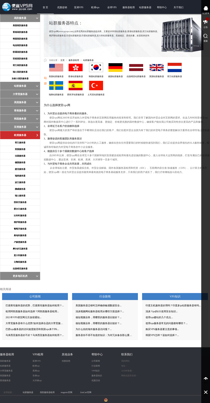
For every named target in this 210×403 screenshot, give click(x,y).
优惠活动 (96, 380)
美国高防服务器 (20, 25)
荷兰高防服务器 (20, 65)
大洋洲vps (37, 380)
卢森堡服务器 (20, 242)
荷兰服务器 (20, 142)
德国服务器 (20, 162)
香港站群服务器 (75, 76)
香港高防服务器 (20, 32)
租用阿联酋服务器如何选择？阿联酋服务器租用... (32, 311)
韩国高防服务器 (20, 39)
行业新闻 (96, 366)
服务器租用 (128, 7)
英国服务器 (20, 149)
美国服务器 (5, 375)
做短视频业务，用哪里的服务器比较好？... (99, 317)
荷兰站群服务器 (174, 76)
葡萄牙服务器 (20, 229)
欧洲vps (95, 7)
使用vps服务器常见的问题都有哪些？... (167, 323)
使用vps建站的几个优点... (159, 317)
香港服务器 (5, 380)
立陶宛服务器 (20, 262)
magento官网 (66, 392)
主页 (62, 60)
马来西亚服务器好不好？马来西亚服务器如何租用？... (35, 335)
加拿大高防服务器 (20, 78)
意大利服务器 (20, 255)
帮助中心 (162, 7)
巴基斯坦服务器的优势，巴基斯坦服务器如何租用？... (35, 305)
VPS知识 (96, 370)
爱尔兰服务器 (20, 209)
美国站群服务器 (56, 76)
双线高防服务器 (20, 58)
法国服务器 (20, 156)
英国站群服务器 (156, 76)
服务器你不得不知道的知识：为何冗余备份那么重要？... (105, 335)
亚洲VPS (78, 7)
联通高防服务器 (20, 52)
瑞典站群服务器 (56, 94)
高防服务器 (5, 361)
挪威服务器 (20, 189)
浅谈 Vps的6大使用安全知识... (162, 311)
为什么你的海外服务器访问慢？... (94, 329)
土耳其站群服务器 (96, 94)
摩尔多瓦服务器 (20, 248)
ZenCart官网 (85, 392)
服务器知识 (97, 375)
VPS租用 (38, 354)
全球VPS (112, 7)
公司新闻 (96, 361)
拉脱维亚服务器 (20, 268)
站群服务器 (145, 7)
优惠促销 (62, 7)
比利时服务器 (20, 215)
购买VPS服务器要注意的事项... (162, 329)
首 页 (45, 7)
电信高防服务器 (20, 45)
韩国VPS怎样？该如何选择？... (162, 335)
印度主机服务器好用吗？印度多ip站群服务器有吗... (173, 305)
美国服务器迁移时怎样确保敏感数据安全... (99, 305)
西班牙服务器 (20, 202)
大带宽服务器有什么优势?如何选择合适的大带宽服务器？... (35, 323)
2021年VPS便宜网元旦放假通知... (23, 317)
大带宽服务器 (6, 370)
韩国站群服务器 (96, 76)
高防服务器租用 (47, 392)
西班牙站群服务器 (75, 94)
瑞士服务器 (20, 195)
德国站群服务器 (115, 76)
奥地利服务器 (20, 235)
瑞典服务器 (20, 176)
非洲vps (36, 375)
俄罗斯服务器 (20, 222)
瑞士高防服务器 (20, 72)
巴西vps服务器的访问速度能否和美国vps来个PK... (32, 329)
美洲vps (36, 370)
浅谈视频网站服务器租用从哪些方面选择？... (100, 311)
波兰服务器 (20, 182)
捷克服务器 (20, 169)
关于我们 (178, 7)
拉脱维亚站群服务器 (136, 76)
